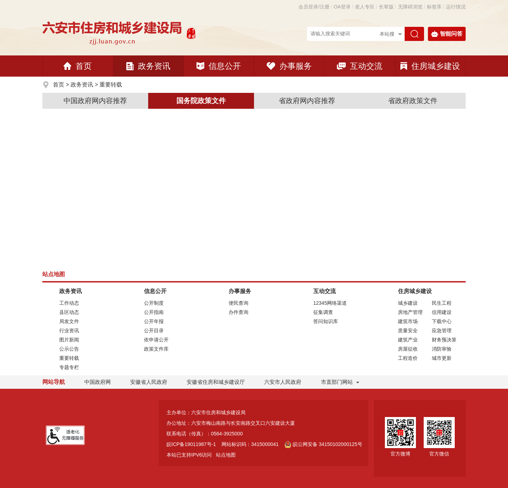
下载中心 (442, 321)
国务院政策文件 (201, 101)
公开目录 (154, 330)
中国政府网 (97, 382)
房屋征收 (408, 349)
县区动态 (69, 312)
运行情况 (456, 7)
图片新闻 (69, 340)
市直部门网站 (340, 382)
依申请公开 (156, 340)
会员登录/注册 (313, 7)
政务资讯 (148, 66)
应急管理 (442, 330)
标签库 (434, 7)
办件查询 (238, 312)
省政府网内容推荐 (307, 101)
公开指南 (154, 312)
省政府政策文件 (412, 101)
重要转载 (110, 85)
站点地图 (226, 455)
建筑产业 (408, 340)
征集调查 (323, 312)
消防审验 (442, 349)
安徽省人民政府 (148, 382)
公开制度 (154, 303)
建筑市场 (408, 321)
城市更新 (442, 358)
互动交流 (359, 66)
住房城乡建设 (430, 66)
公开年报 (154, 321)
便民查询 (238, 303)
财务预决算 (444, 340)
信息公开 (218, 66)
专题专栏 (69, 367)
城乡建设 (408, 303)
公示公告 (69, 349)
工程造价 (408, 358)
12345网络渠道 (330, 303)
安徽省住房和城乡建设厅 (216, 382)
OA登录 (342, 7)
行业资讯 (69, 330)
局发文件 (69, 321)
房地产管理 (410, 312)
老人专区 (365, 7)
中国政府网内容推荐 (95, 101)
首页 (78, 66)
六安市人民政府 (282, 382)
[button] (386, 7)
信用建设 (442, 312)
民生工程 (442, 303)
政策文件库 (156, 349)
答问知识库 (325, 321)
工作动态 (69, 303)
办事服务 (289, 66)
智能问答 (446, 34)
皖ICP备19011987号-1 (191, 444)
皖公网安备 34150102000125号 (323, 444)
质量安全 (408, 330)
